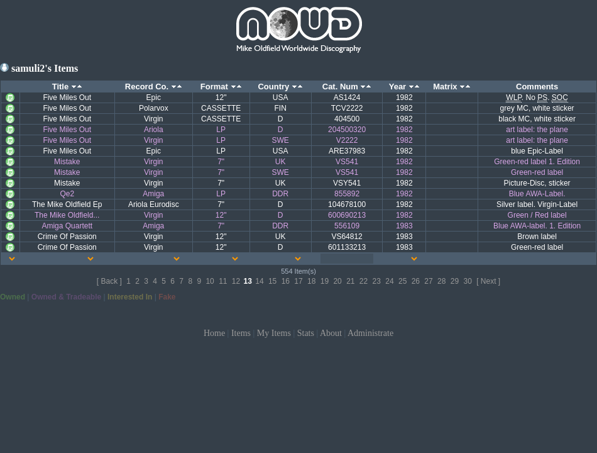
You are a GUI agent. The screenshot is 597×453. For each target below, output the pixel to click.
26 (416, 281)
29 (455, 281)
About (331, 333)
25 (402, 281)
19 (324, 281)
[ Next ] (488, 281)
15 (272, 281)
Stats (305, 333)
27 (428, 281)
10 (209, 281)
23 (377, 281)
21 (350, 281)
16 (286, 281)
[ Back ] (109, 281)
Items (241, 333)
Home (214, 333)
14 (259, 281)
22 (363, 281)
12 (236, 281)
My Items (274, 333)
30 (467, 281)
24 (389, 281)
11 (223, 281)
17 (298, 281)
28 (441, 281)
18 (311, 281)
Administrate (370, 333)
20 (337, 281)
